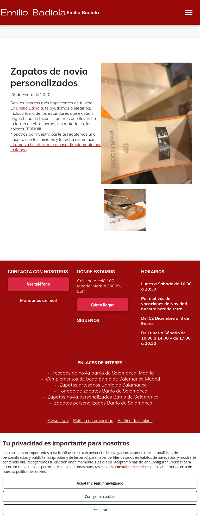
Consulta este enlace (132, 466)
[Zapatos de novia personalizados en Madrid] (125, 210)
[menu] (188, 12)
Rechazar (99, 509)
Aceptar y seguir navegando (100, 483)
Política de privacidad (93, 420)
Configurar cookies (100, 496)
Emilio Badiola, (29, 108)
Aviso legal (58, 420)
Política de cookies (135, 420)
